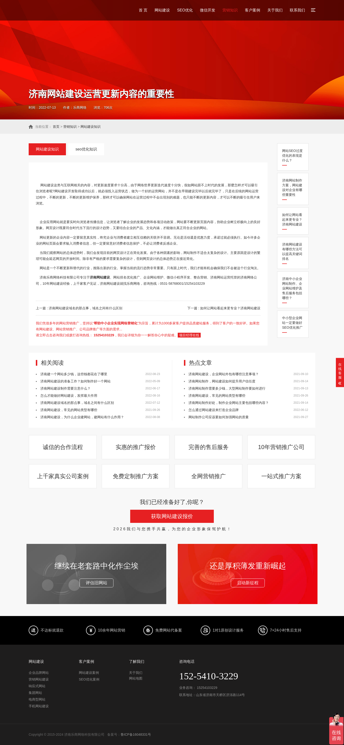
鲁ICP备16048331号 (136, 734)
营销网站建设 (39, 679)
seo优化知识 (86, 149)
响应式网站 (37, 686)
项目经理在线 (189, 335)
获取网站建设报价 (172, 516)
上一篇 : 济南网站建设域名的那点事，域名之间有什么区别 (79, 308)
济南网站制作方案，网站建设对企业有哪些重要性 (292, 187)
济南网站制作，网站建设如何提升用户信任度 (221, 381)
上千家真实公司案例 (63, 476)
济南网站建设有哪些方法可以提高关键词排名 (292, 251)
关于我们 (275, 10)
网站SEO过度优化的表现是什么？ (292, 155)
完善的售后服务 (208, 447)
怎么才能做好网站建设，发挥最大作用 (68, 395)
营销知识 (230, 10)
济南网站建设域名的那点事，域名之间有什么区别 (77, 403)
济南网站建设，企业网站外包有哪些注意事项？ (223, 374)
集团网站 (35, 693)
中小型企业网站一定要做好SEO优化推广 (292, 322)
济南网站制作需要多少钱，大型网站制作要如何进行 (226, 388)
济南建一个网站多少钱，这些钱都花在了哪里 (73, 374)
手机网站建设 (39, 706)
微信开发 (207, 10)
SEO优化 (185, 10)
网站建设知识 (91, 127)
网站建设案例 (89, 673)
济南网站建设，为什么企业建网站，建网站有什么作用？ (82, 417)
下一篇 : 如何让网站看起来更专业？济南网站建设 (223, 308)
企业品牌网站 (39, 673)
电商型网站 (37, 699)
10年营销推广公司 (281, 447)
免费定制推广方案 (136, 476)
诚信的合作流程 (63, 447)
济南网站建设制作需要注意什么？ (65, 388)
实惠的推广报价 (136, 447)
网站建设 (162, 10)
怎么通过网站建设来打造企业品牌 (213, 410)
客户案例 (252, 10)
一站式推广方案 (281, 476)
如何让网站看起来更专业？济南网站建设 (292, 219)
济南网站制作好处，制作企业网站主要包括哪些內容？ (228, 403)
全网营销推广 (208, 476)
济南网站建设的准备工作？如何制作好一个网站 (75, 381)
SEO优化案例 (89, 679)
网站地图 (135, 678)
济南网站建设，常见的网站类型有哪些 (68, 410)
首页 (56, 127)
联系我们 (297, 10)
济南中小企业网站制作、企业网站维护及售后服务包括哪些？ (292, 288)
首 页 (143, 10)
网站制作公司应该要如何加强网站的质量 (218, 417)
